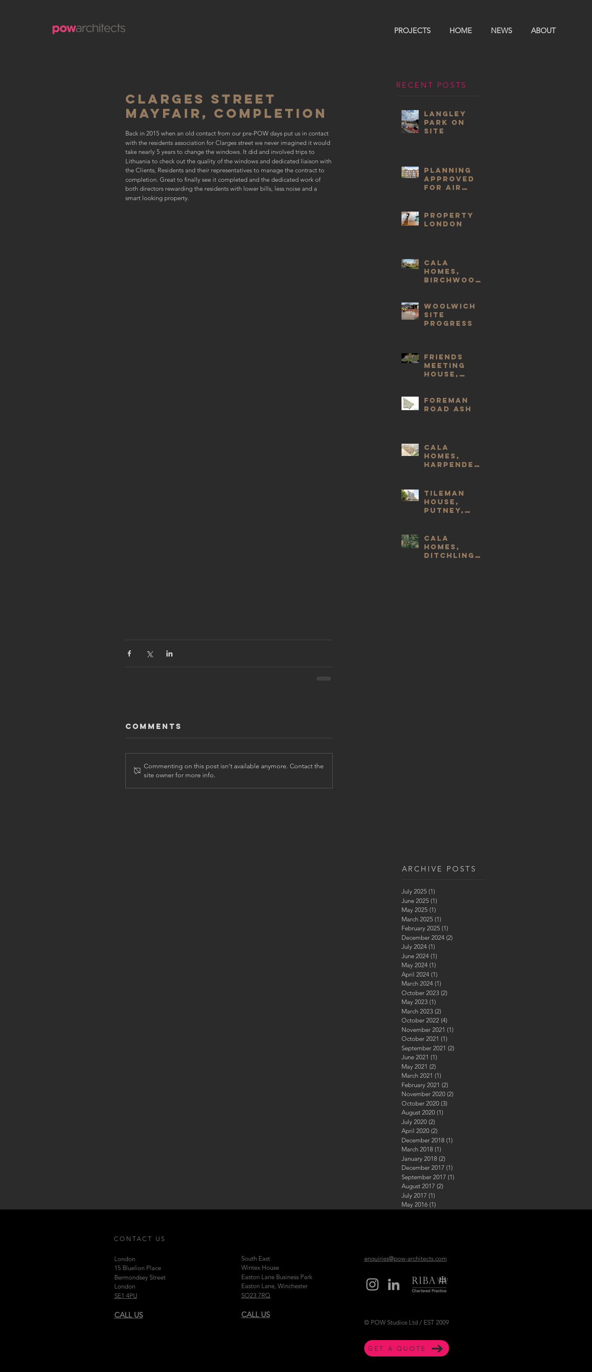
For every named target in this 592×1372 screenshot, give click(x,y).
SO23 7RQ (255, 1295)
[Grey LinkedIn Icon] (394, 1284)
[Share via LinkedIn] (169, 653)
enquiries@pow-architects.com (405, 1258)
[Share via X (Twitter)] (149, 653)
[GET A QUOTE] (406, 1348)
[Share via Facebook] (129, 653)
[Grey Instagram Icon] (372, 1284)
